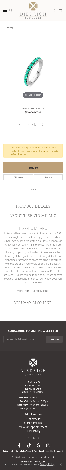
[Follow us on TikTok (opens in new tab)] (29, 445)
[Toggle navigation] (4, 10)
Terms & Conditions (34, 451)
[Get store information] (33, 392)
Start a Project (33, 423)
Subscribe (54, 339)
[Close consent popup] (61, 464)
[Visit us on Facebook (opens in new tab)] (19, 445)
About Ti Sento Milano (33, 215)
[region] (33, 69)
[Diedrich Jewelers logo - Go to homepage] (33, 10)
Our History (33, 431)
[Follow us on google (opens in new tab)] (38, 445)
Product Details (33, 206)
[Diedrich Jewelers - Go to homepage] (33, 367)
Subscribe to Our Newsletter (33, 331)
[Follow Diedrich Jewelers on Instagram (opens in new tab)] (48, 445)
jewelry (9, 27)
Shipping (18, 177)
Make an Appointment (33, 427)
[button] (11, 10)
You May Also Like (33, 302)
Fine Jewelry (33, 418)
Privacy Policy (20, 451)
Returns (48, 177)
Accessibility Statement (53, 451)
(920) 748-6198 (33, 112)
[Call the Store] (33, 388)
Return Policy (9, 451)
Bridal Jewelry (33, 414)
